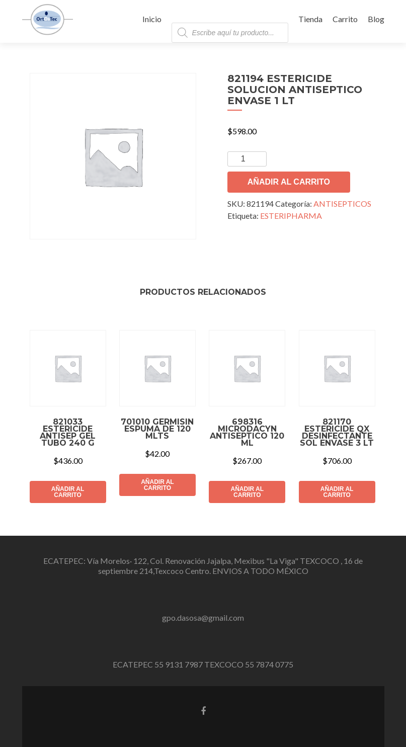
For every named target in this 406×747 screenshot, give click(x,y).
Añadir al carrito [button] (68, 492)
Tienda (310, 19)
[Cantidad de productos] (247, 159)
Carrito (345, 19)
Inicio (151, 19)
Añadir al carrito (289, 182)
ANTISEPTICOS (342, 203)
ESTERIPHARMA (291, 215)
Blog (376, 19)
